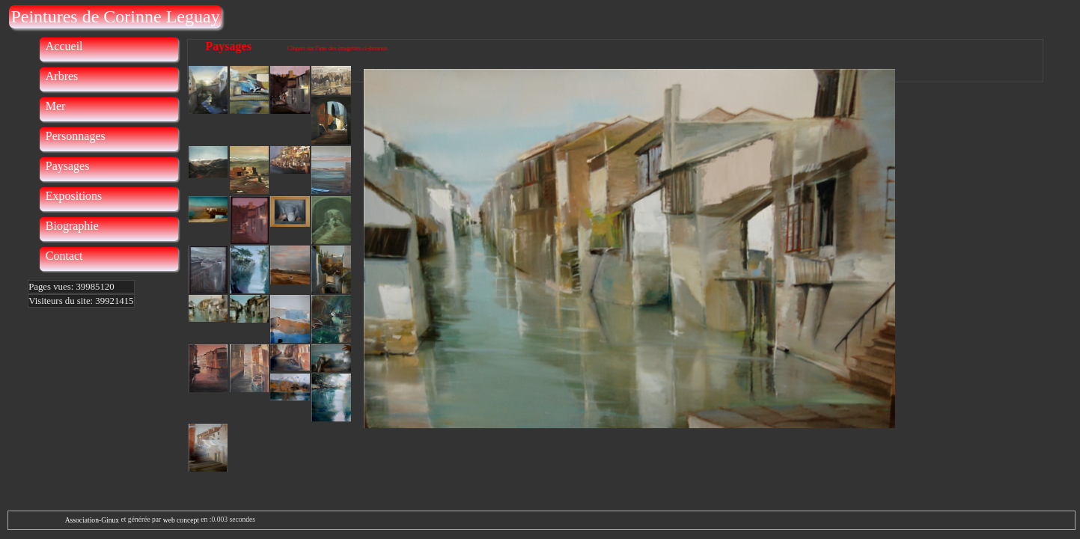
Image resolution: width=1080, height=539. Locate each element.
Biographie (72, 225)
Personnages (76, 136)
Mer (56, 106)
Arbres (62, 76)
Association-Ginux (92, 520)
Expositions (74, 195)
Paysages (68, 165)
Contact (64, 255)
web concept (181, 520)
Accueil (64, 46)
